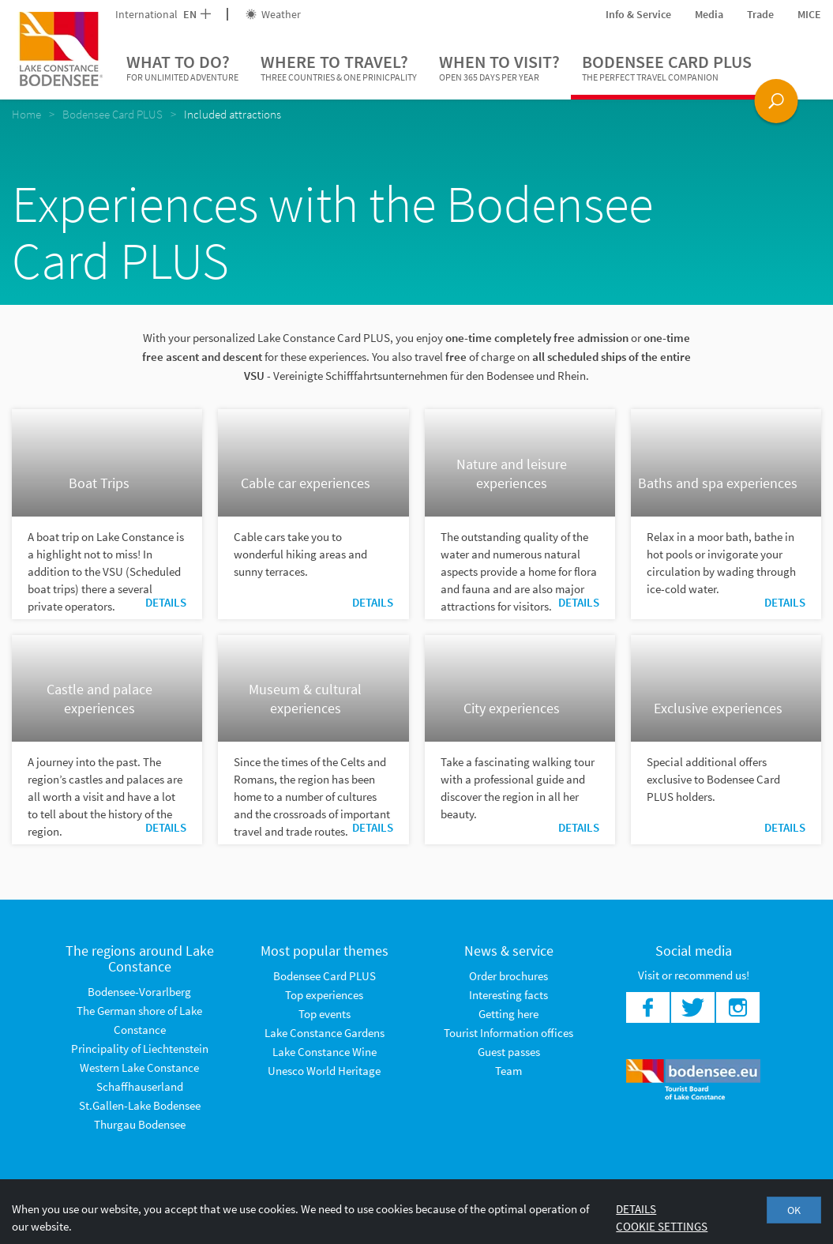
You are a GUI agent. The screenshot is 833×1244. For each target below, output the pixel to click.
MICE (809, 14)
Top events (324, 1013)
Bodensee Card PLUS (667, 68)
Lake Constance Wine (324, 1051)
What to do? (182, 68)
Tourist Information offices (508, 1032)
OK (794, 1210)
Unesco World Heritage (324, 1070)
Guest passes (509, 1051)
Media (709, 14)
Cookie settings (661, 1226)
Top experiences (324, 994)
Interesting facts (508, 994)
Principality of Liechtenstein (139, 1048)
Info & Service (638, 14)
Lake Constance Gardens (325, 1032)
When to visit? (499, 68)
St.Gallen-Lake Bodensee (140, 1105)
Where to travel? (339, 68)
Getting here (508, 1013)
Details (165, 602)
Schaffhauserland (139, 1086)
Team (508, 1070)
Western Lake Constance (139, 1067)
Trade (760, 14)
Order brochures (508, 975)
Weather (273, 14)
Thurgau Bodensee (140, 1124)
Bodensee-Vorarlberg (139, 991)
